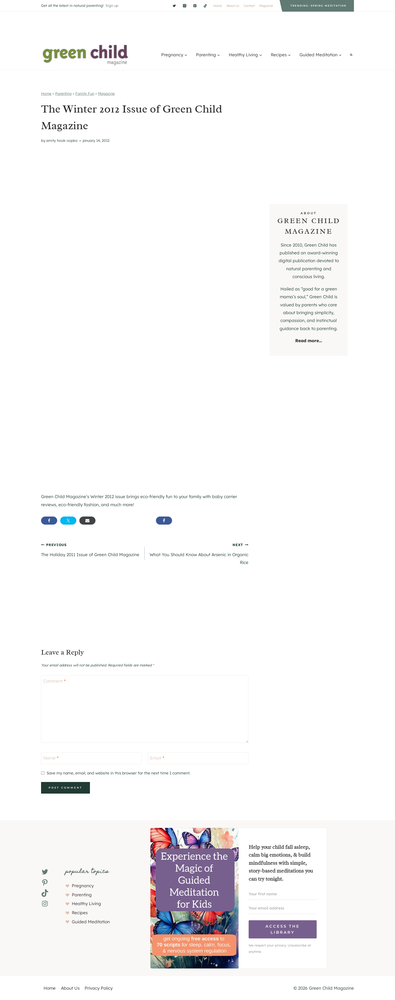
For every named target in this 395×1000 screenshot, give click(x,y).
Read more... (308, 340)
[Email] (198, 758)
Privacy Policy (99, 988)
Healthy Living (86, 903)
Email (157, 758)
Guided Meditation (91, 921)
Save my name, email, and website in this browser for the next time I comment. (118, 773)
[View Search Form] (351, 54)
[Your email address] (283, 908)
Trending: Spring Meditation (318, 5)
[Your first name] (283, 894)
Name (51, 758)
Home (217, 6)
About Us (232, 6)
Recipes (80, 912)
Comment (54, 681)
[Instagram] (184, 5)
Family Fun (84, 93)
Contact (249, 6)
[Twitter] (174, 5)
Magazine (266, 6)
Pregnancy (83, 885)
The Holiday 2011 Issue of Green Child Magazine (90, 548)
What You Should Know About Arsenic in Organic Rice (198, 552)
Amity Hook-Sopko (62, 140)
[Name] (91, 758)
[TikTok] (205, 5)
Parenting (63, 93)
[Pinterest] (194, 5)
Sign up (112, 5)
